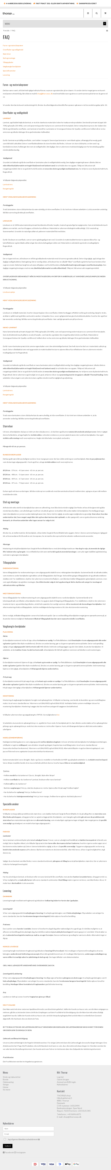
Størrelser (8, 426)
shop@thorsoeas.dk (72, 1117)
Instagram (21, 1152)
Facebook (9, 1152)
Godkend (8, 1146)
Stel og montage (11, 502)
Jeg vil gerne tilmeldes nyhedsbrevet (31, 1139)
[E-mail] (28, 1134)
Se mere (6, 1089)
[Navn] (28, 1128)
